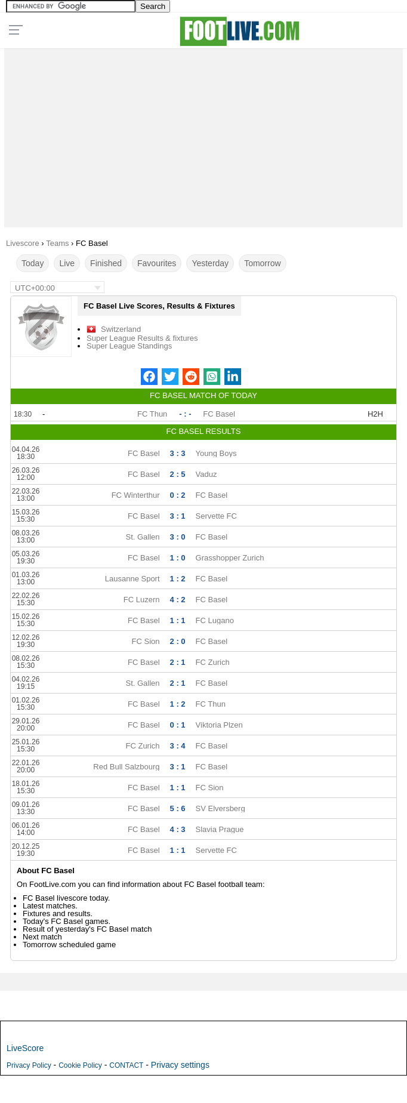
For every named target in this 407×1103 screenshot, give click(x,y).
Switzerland (121, 329)
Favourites (156, 263)
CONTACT (126, 1065)
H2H (375, 413)
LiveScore (25, 1048)
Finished (106, 263)
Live (67, 263)
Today (32, 263)
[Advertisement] (203, 134)
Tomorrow (262, 263)
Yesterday (210, 263)
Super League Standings (129, 345)
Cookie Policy (80, 1065)
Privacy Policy (29, 1065)
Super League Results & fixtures (142, 338)
